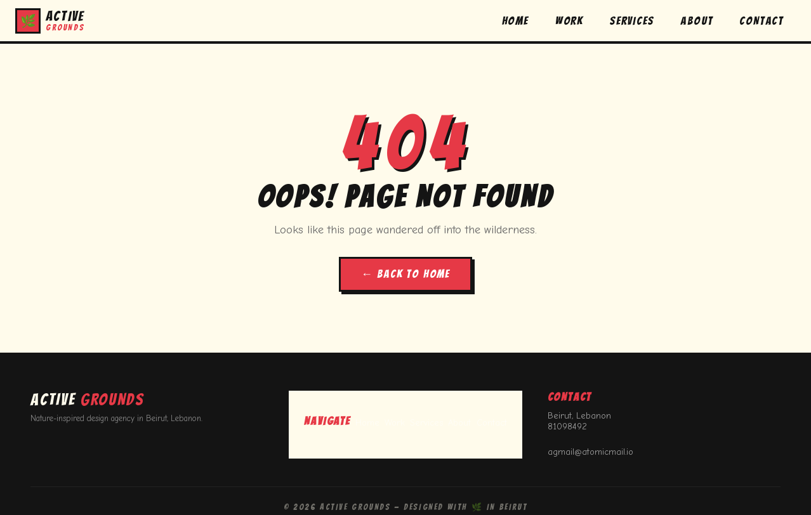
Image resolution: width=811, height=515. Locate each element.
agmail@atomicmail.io (590, 452)
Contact (492, 422)
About (459, 422)
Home (367, 422)
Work (395, 422)
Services (426, 422)
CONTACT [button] (761, 21)
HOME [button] (515, 21)
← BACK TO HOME (405, 274)
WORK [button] (569, 21)
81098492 (567, 426)
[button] (49, 21)
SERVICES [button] (632, 21)
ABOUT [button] (696, 21)
